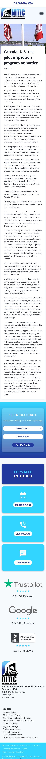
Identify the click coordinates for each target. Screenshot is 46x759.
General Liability (10, 723)
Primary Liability (10, 712)
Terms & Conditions (10, 745)
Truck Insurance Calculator (13, 752)
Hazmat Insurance (11, 732)
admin (8, 68)
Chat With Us (23, 562)
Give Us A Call (23, 533)
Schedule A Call (23, 504)
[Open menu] (41, 13)
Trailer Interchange (12, 729)
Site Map (35, 745)
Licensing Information (11, 748)
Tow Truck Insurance (12, 735)
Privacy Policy (25, 745)
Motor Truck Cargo (11, 715)
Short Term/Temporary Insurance (18, 720)
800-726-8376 (25, 3)
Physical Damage (10, 726)
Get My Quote (23, 445)
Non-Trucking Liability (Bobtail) (17, 718)
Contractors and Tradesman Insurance (20, 737)
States (24, 748)
